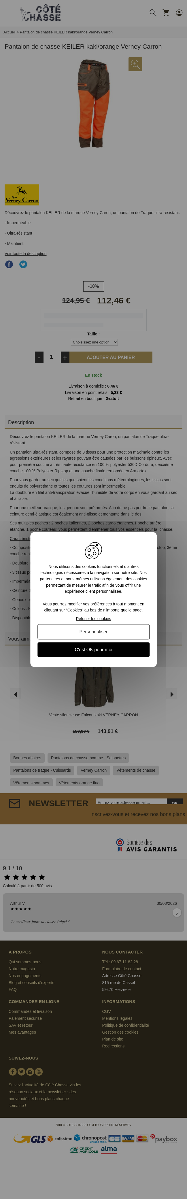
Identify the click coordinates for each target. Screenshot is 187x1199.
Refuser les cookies (93, 618)
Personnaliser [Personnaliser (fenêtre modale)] (94, 631)
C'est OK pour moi (93, 649)
